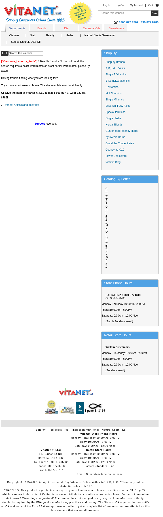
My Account (136, 5)
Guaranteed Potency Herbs (122, 130)
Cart (150, 5)
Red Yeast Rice (58, 429)
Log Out (120, 5)
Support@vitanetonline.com (104, 474)
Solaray (41, 429)
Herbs (69, 35)
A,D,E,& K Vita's (115, 68)
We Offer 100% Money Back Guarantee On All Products (80, 14)
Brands (42, 28)
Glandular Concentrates (120, 143)
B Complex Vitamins (118, 80)
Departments (17, 28)
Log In (106, 5)
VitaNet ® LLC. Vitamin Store (76, 392)
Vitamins (14, 35)
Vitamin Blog (113, 162)
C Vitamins (112, 87)
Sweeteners (116, 28)
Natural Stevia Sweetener (100, 35)
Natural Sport (110, 429)
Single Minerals (115, 99)
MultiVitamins (113, 93)
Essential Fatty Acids (118, 105)
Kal (124, 429)
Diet (66, 28)
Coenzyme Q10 (115, 149)
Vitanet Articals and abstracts (22, 104)
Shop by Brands (116, 62)
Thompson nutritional (85, 429)
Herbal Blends (114, 124)
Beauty (50, 35)
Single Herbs (113, 118)
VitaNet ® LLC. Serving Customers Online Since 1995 (34, 13)
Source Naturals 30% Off (26, 41)
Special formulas (115, 112)
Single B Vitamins (116, 74)
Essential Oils (91, 28)
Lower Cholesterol (116, 155)
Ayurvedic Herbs (115, 137)
